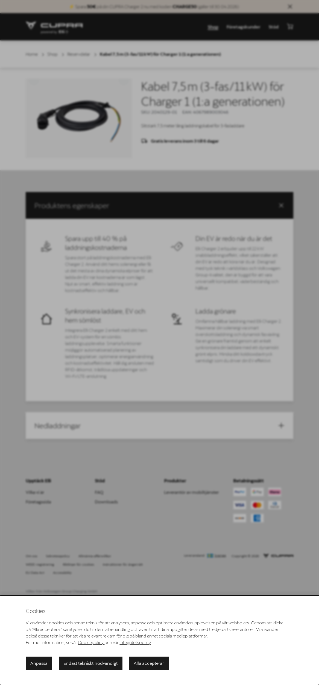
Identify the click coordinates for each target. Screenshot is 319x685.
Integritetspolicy (135, 642)
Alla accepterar (149, 663)
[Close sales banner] (290, 6)
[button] (159, 205)
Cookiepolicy (91, 642)
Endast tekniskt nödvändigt (90, 663)
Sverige (220, 555)
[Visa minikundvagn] (290, 26)
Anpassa (39, 663)
